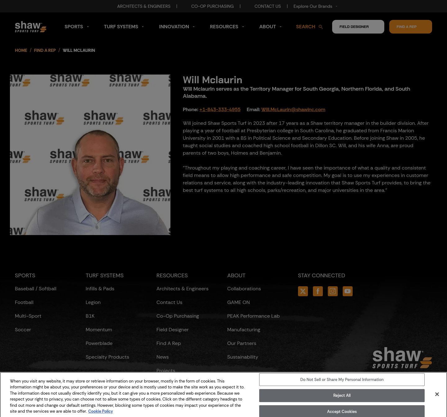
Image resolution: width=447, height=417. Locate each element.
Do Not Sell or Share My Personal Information (342, 385)
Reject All (342, 401)
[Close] (437, 400)
